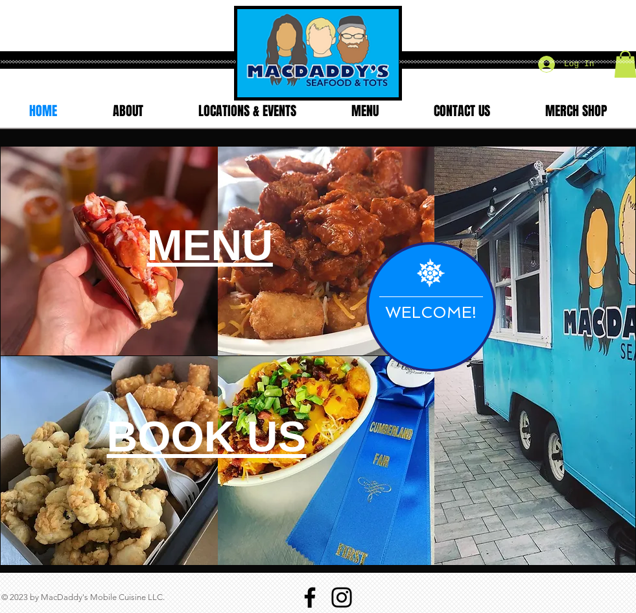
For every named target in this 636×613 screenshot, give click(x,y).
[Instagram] (341, 597)
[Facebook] (310, 597)
